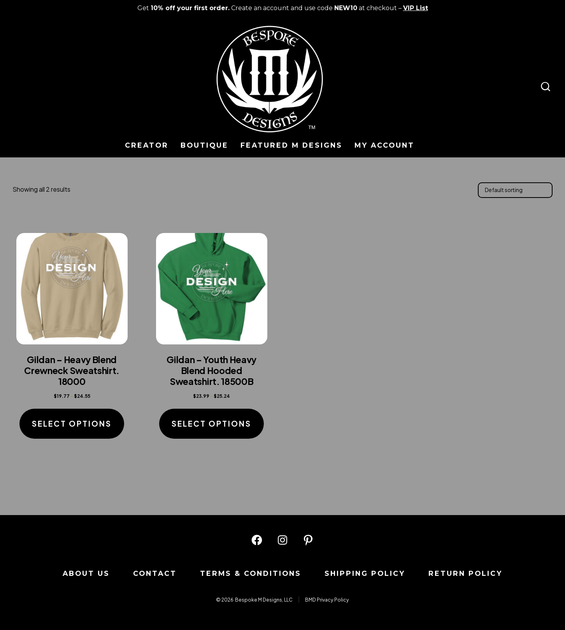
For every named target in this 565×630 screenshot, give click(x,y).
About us (86, 573)
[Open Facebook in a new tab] (256, 540)
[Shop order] (515, 190)
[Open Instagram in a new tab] (282, 540)
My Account (384, 145)
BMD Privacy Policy (327, 599)
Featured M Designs (291, 145)
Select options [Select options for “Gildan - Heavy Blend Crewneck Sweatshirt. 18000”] (72, 423)
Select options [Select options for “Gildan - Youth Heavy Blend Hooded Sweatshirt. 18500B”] (211, 423)
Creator (146, 145)
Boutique (204, 145)
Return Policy (465, 573)
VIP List (415, 8)
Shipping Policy (365, 573)
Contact (155, 573)
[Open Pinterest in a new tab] (308, 540)
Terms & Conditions (250, 573)
